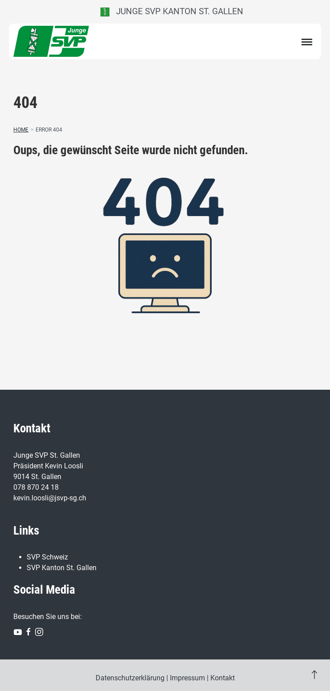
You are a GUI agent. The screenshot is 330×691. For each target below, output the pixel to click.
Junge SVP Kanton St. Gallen (172, 11)
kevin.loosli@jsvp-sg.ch (49, 498)
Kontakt (222, 678)
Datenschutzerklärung (130, 678)
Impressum (187, 678)
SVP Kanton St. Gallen (62, 567)
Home (20, 130)
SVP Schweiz (47, 557)
